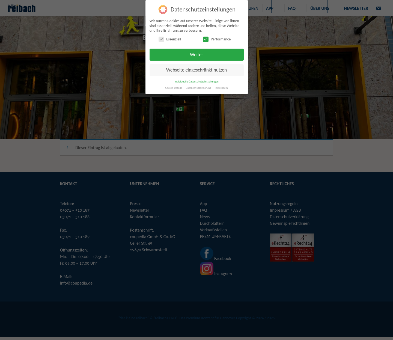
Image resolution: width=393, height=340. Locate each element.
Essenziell (170, 39)
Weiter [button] (196, 55)
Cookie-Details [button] (174, 88)
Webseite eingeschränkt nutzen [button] (196, 70)
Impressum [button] (221, 88)
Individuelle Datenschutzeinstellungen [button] (196, 81)
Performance (217, 39)
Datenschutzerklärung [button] (199, 88)
